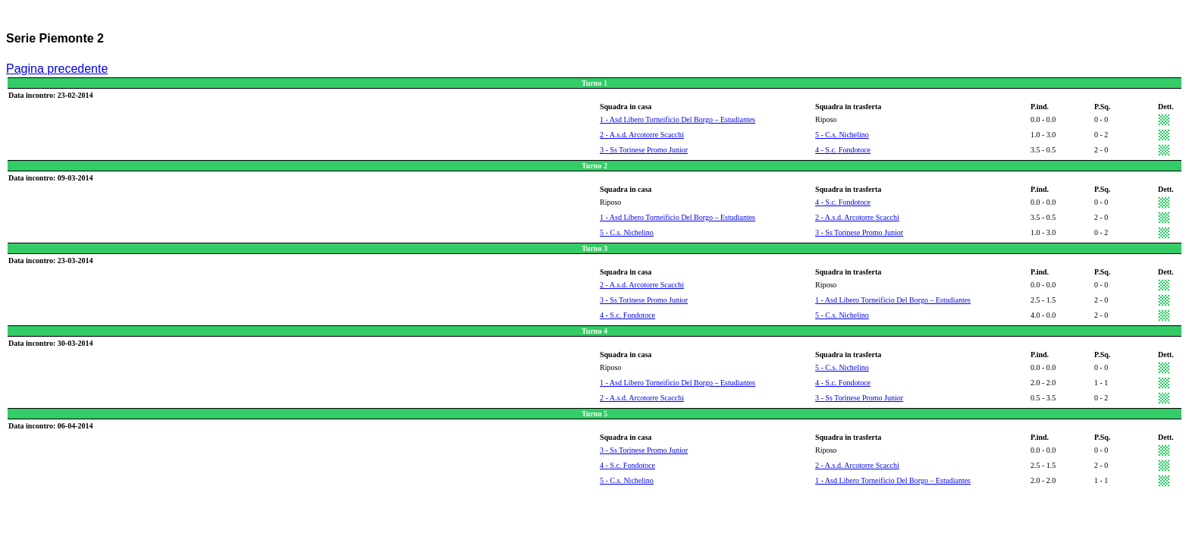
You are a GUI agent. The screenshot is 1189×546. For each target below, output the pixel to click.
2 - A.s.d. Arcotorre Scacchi (642, 134)
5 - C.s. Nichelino (842, 134)
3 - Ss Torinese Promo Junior (644, 150)
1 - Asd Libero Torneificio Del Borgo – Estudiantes (677, 119)
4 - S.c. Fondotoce (843, 150)
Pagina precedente (57, 68)
